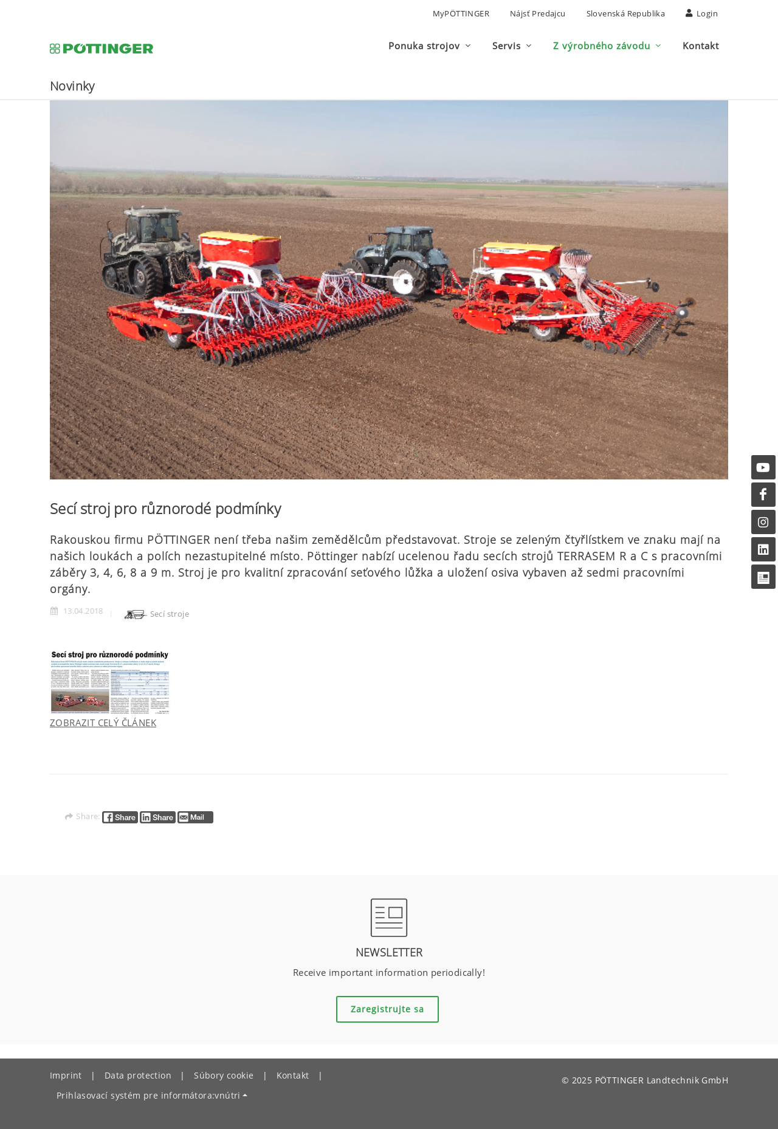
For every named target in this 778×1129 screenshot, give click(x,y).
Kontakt (293, 1075)
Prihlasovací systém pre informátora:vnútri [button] (149, 1095)
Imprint (66, 1075)
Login (702, 13)
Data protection (138, 1075)
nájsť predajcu (538, 13)
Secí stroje (156, 613)
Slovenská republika (626, 13)
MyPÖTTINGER (461, 13)
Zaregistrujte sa (387, 1009)
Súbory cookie (223, 1075)
